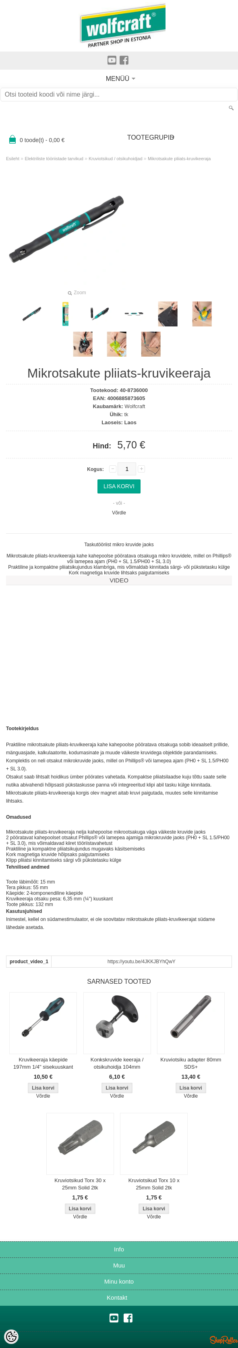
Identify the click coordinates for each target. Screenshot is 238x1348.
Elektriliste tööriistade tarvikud (54, 158)
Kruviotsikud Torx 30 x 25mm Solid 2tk (80, 1184)
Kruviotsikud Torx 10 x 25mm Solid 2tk (154, 1184)
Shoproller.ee (224, 1340)
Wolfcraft (134, 406)
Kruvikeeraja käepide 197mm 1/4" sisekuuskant (43, 1063)
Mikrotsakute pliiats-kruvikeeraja (179, 158)
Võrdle (119, 513)
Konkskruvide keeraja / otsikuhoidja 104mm (117, 1063)
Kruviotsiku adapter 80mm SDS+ (190, 1063)
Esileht (12, 158)
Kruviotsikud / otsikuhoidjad (115, 158)
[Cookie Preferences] (11, 1336)
